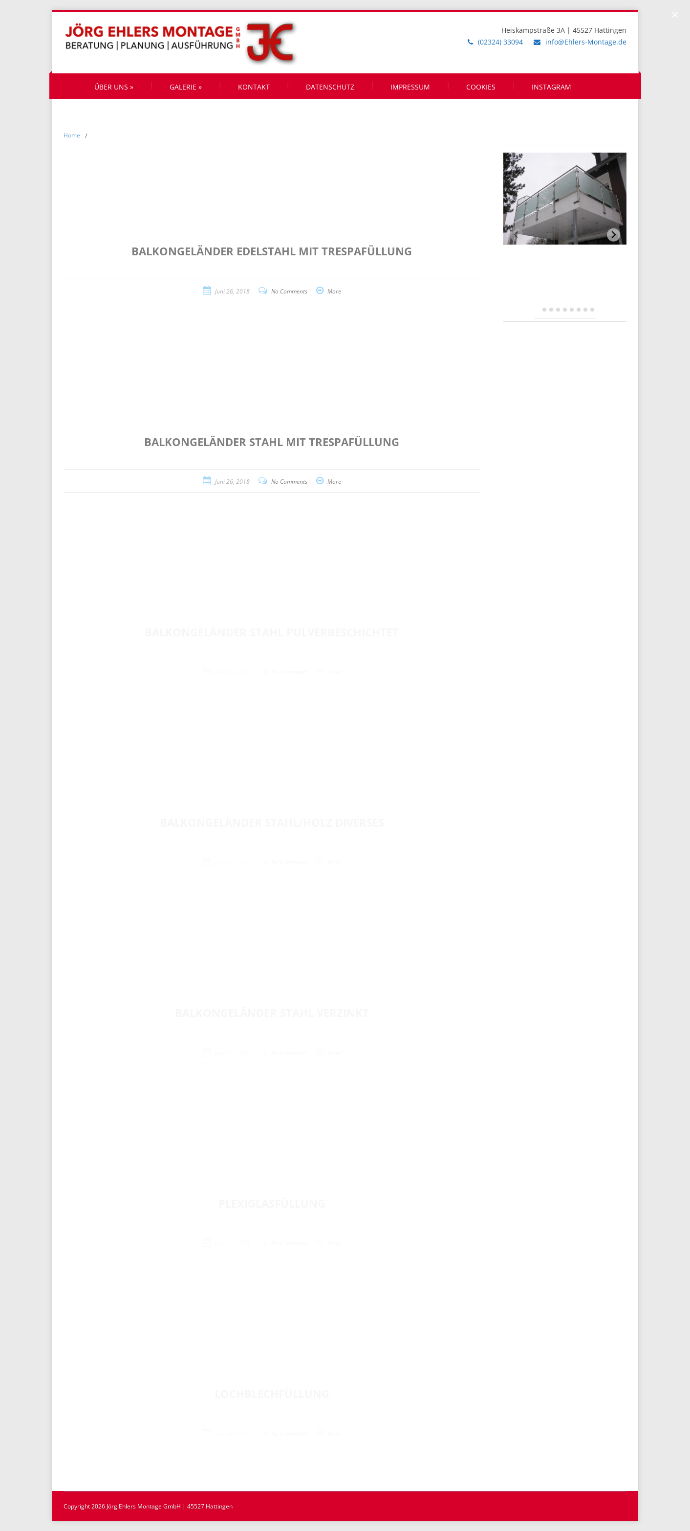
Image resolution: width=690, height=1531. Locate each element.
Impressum (410, 86)
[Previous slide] (516, 235)
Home (72, 135)
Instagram (551, 86)
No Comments (289, 291)
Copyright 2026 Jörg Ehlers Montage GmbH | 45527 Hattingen (148, 1506)
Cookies (481, 86)
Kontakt (254, 86)
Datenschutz (330, 86)
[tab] (537, 310)
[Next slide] (613, 235)
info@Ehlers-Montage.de (585, 41)
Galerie (186, 86)
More (334, 291)
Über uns (113, 86)
